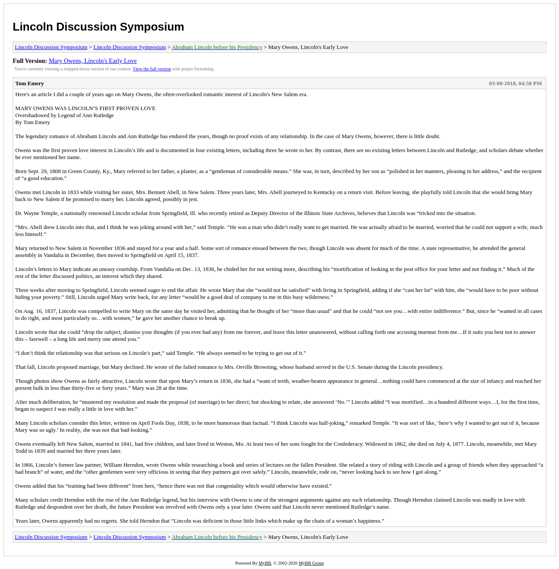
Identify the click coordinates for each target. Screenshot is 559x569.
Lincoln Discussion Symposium (98, 26)
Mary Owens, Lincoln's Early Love (93, 60)
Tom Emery (29, 83)
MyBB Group (311, 563)
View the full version (152, 68)
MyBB (265, 563)
